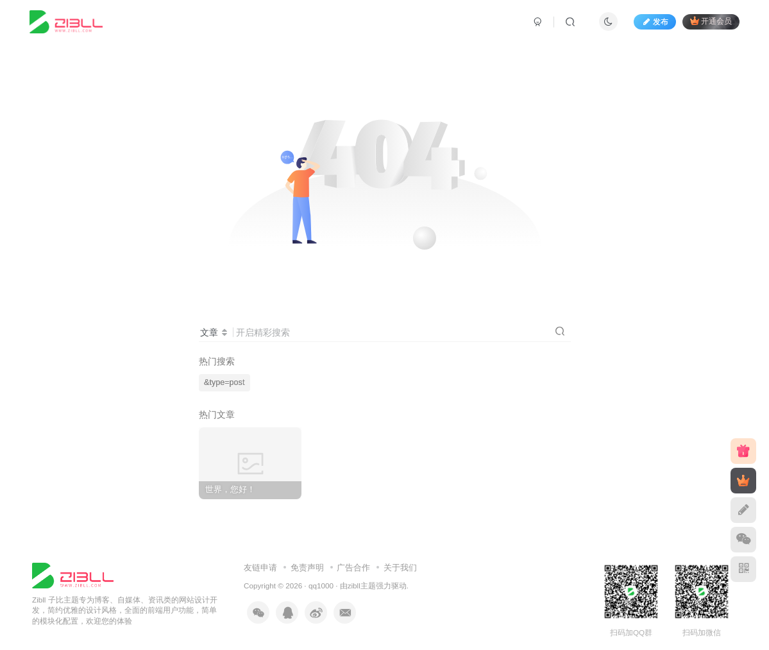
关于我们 (400, 567)
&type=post (224, 382)
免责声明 (307, 567)
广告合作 (353, 567)
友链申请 (260, 567)
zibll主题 (362, 585)
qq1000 (321, 585)
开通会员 (711, 21)
